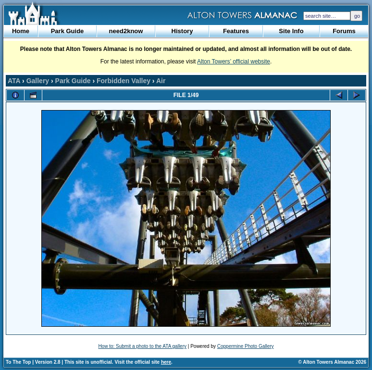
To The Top (18, 362)
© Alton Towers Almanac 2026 (332, 362)
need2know (126, 31)
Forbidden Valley (123, 81)
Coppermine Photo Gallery (245, 346)
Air (160, 81)
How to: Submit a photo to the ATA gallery (142, 346)
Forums (344, 31)
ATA (14, 81)
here (166, 362)
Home (20, 31)
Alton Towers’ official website (233, 61)
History (182, 31)
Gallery (37, 81)
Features (236, 31)
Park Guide (67, 31)
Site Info (291, 31)
